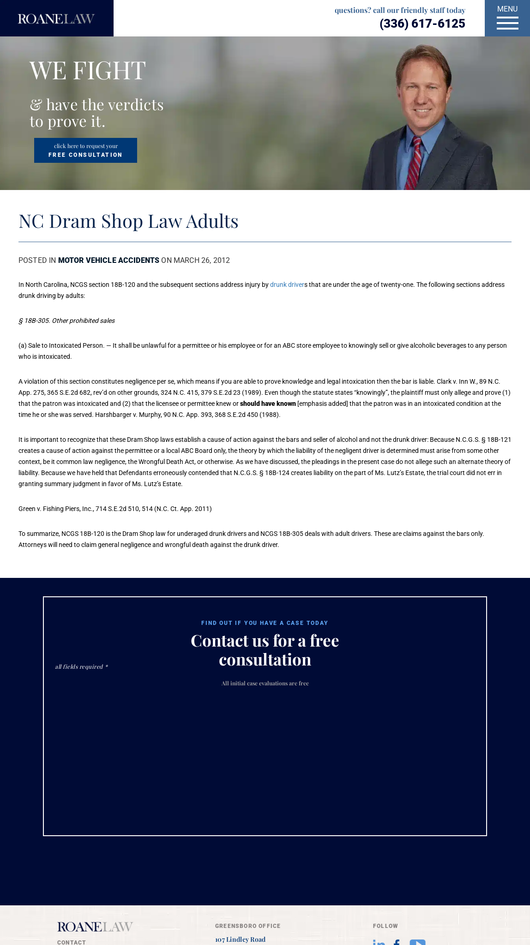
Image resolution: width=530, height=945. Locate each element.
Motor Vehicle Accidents (109, 260)
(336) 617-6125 (422, 23)
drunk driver (287, 284)
